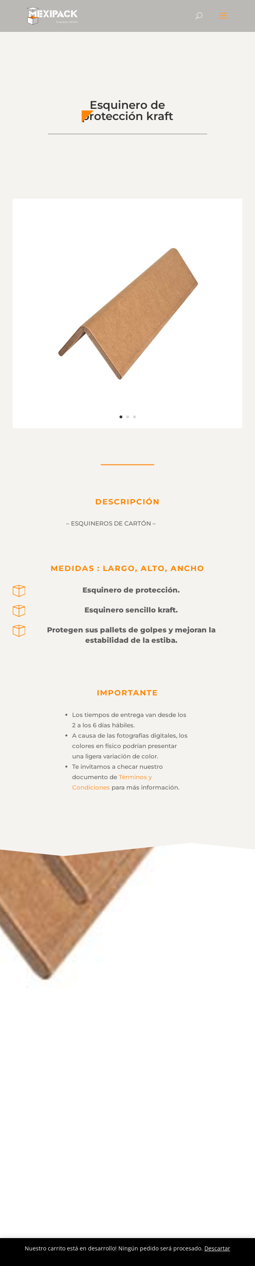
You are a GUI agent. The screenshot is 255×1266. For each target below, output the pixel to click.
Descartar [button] (217, 1248)
